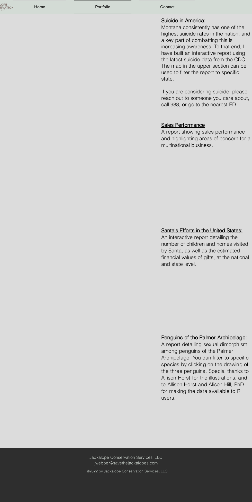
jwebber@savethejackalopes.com (126, 462)
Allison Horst (176, 377)
